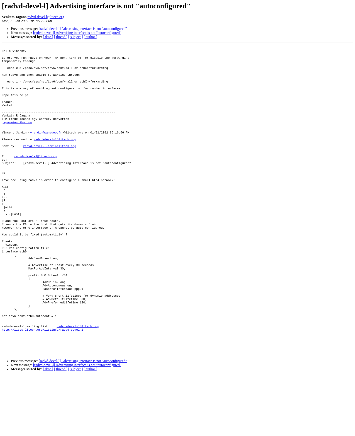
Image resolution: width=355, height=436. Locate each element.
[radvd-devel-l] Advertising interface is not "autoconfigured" (83, 29)
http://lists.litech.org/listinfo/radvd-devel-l (42, 387)
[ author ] (90, 37)
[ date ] (48, 37)
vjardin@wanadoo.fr (46, 150)
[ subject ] (75, 37)
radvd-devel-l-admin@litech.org (49, 166)
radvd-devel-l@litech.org (45, 17)
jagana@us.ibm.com (17, 138)
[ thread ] (60, 37)
